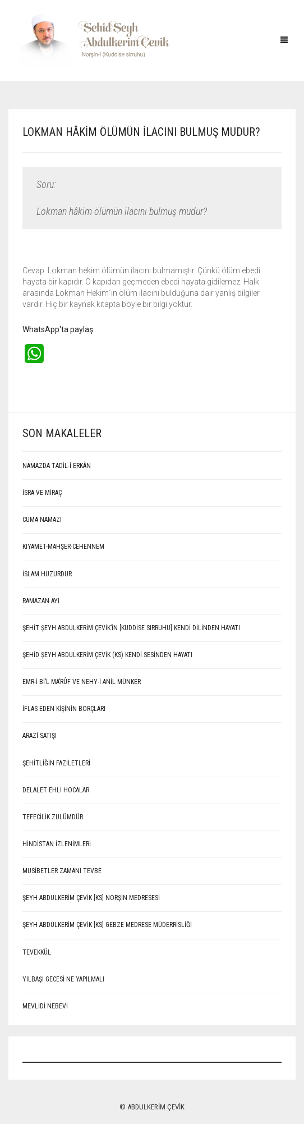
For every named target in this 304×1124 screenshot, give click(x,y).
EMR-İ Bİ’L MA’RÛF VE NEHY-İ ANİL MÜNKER (81, 682)
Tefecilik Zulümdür (52, 817)
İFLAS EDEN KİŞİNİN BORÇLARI (63, 709)
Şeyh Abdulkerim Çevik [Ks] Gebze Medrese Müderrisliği (107, 925)
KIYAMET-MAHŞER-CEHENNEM (63, 546)
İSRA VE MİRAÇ (42, 493)
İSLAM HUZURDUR (47, 574)
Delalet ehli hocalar (55, 790)
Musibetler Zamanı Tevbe (62, 871)
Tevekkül (36, 952)
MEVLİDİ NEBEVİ (45, 1006)
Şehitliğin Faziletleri (56, 763)
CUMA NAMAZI (42, 520)
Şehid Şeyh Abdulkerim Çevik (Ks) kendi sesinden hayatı (107, 655)
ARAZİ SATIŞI (39, 736)
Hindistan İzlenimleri (56, 844)
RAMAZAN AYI (40, 601)
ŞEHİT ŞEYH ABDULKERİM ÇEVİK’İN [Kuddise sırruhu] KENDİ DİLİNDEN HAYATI (131, 628)
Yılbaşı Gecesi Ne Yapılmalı (63, 979)
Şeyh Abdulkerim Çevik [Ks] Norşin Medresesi (91, 898)
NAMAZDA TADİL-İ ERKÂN (56, 466)
